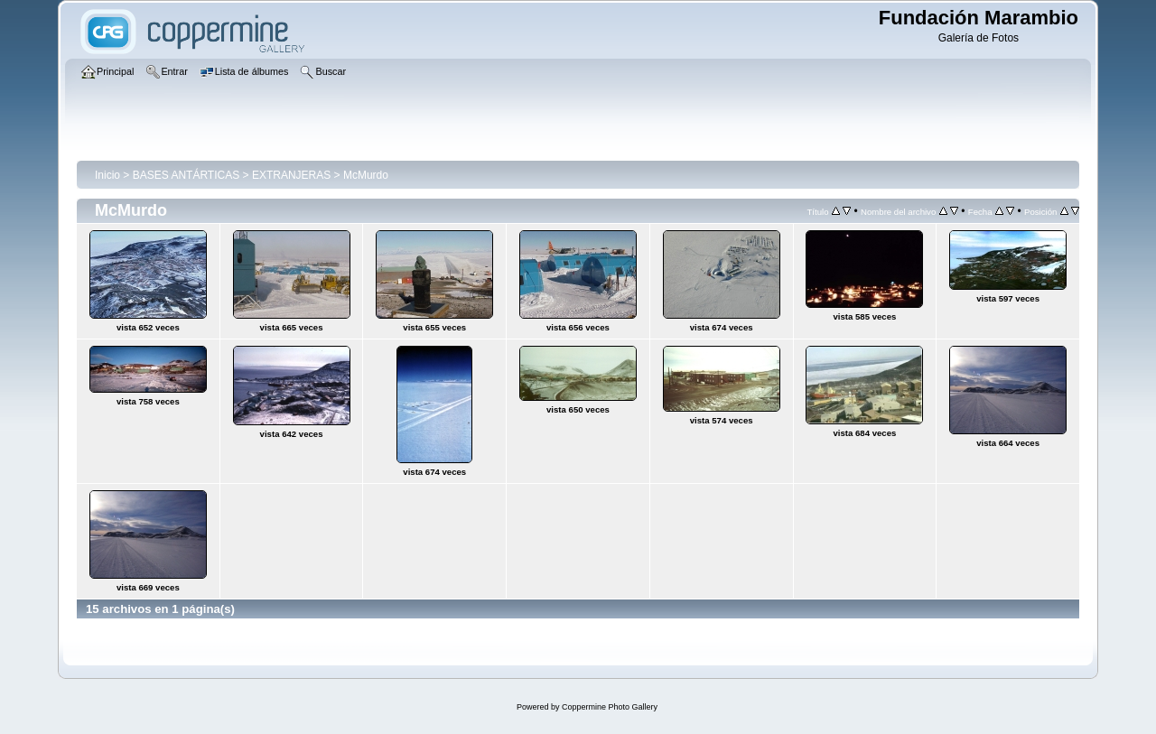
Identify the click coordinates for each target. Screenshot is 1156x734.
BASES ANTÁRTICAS (186, 175)
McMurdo (365, 175)
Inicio (107, 175)
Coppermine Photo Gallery (609, 706)
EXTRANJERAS (291, 175)
